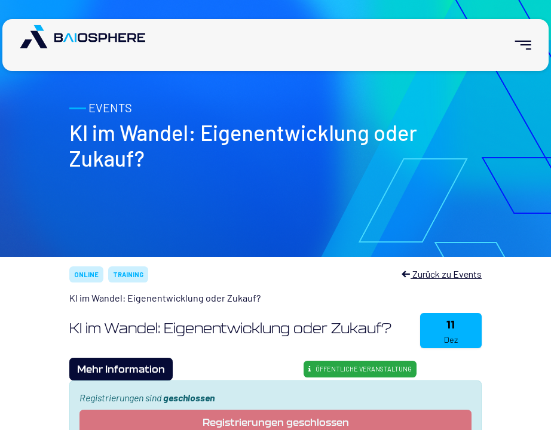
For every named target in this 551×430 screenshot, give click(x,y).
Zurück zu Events (441, 274)
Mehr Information (121, 368)
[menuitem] (518, 45)
